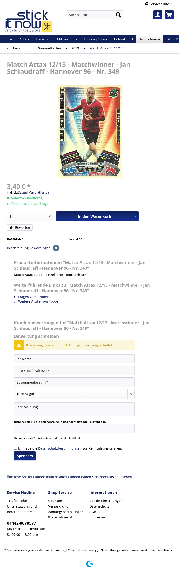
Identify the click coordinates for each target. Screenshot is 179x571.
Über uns (55, 500)
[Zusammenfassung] (74, 382)
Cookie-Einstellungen (106, 500)
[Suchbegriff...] (95, 14)
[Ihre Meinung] (74, 409)
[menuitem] (95, 17)
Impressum (98, 517)
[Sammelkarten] (149, 39)
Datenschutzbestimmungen (60, 448)
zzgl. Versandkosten (35, 192)
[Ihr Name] (74, 358)
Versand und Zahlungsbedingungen (66, 509)
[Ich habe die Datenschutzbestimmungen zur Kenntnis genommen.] (15, 448)
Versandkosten (78, 550)
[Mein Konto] (157, 14)
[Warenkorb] (169, 14)
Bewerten (20, 227)
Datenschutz (99, 506)
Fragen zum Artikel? (31, 297)
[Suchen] (118, 14)
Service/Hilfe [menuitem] (157, 4)
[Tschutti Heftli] (123, 39)
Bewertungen (44, 248)
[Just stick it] (43, 39)
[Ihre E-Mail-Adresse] (74, 370)
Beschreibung (18, 248)
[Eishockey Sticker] (95, 39)
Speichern (25, 456)
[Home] (9, 39)
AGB (93, 512)
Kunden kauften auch (50, 477)
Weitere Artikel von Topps (36, 301)
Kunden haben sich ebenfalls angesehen (100, 477)
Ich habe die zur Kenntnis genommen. (70, 448)
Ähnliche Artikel (19, 477)
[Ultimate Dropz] (67, 39)
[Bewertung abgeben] (74, 394)
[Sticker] (25, 39)
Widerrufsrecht (60, 517)
